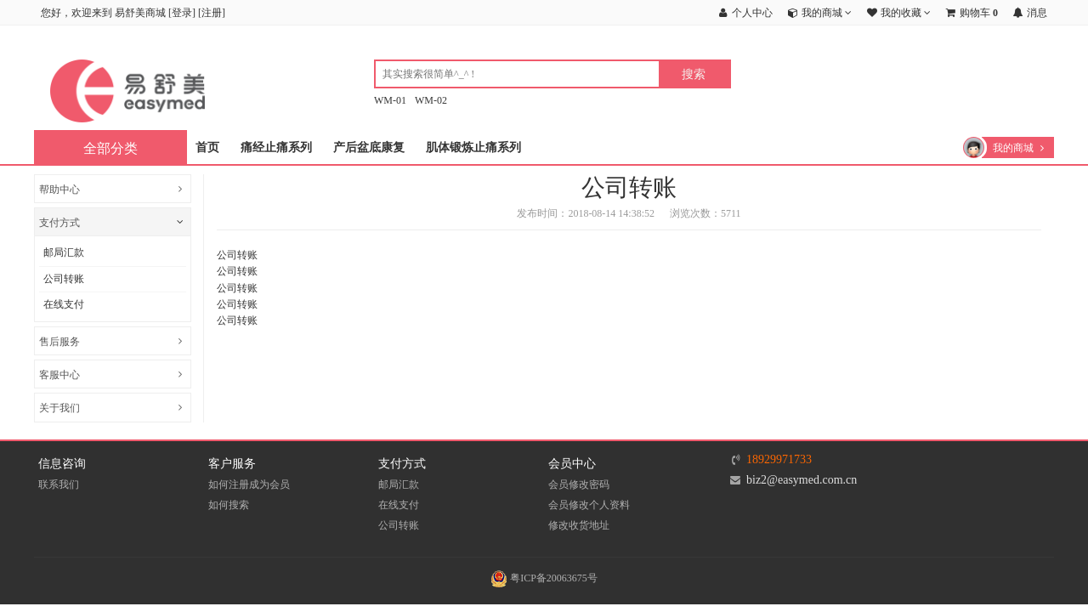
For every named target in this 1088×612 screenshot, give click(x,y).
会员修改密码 (578, 484)
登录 (182, 13)
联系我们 (58, 484)
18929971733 (779, 459)
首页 (207, 147)
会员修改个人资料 (589, 505)
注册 (211, 13)
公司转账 (63, 279)
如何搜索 (228, 505)
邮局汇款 (63, 252)
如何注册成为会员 (249, 484)
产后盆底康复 (369, 147)
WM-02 (431, 100)
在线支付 (63, 304)
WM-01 (390, 100)
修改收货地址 (578, 525)
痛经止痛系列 (276, 147)
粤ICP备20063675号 (544, 578)
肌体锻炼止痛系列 (473, 147)
